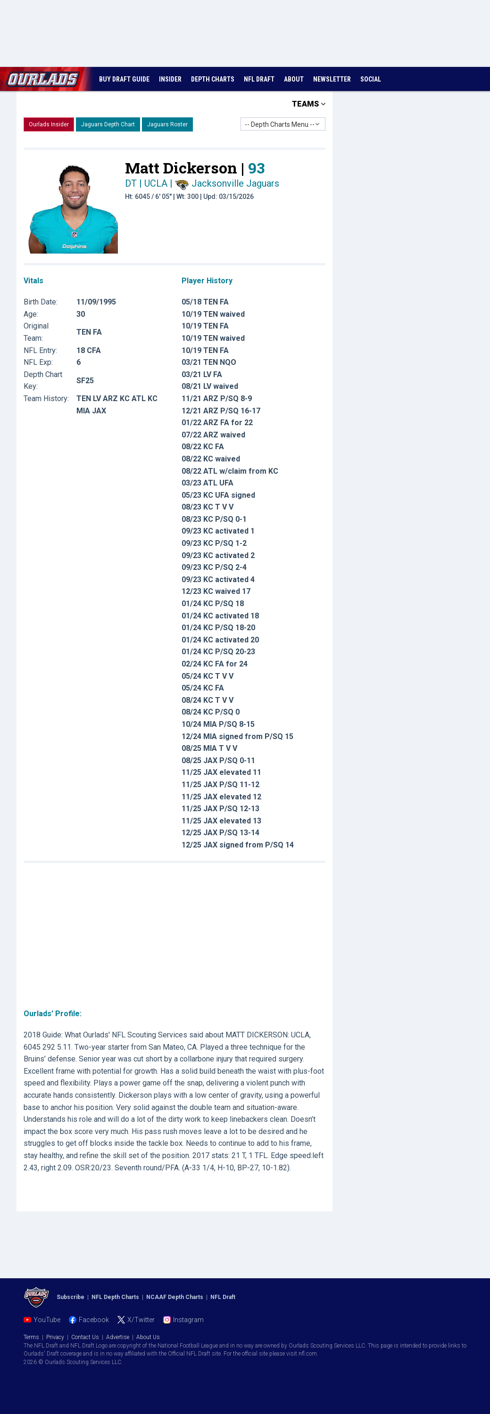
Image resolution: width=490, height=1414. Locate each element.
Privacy (55, 1337)
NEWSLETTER (332, 79)
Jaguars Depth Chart (108, 124)
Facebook (94, 1320)
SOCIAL (370, 79)
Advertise (117, 1337)
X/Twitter (141, 1320)
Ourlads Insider (49, 124)
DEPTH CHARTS (212, 79)
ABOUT (294, 79)
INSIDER (170, 79)
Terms (31, 1337)
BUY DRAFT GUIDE (124, 79)
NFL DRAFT (259, 79)
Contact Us (85, 1337)
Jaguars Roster (167, 124)
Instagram (188, 1320)
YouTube (46, 1320)
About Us (148, 1337)
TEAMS (308, 103)
